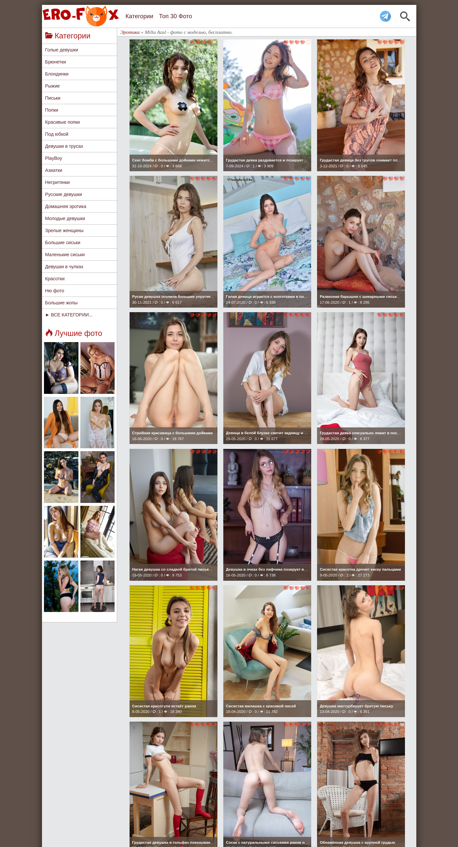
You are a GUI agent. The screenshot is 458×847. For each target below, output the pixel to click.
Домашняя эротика (65, 206)
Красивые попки (62, 122)
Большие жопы (61, 302)
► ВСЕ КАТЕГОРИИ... (69, 314)
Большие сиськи (62, 242)
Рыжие (52, 86)
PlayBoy (53, 158)
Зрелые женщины (64, 230)
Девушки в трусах (64, 146)
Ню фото (54, 290)
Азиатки (53, 170)
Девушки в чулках (64, 266)
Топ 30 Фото (175, 16)
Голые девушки (61, 49)
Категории (139, 16)
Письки (53, 98)
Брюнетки (55, 61)
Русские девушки (63, 194)
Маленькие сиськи (65, 254)
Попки (51, 110)
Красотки (55, 278)
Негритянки (57, 182)
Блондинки (57, 73)
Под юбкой (57, 134)
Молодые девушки (65, 218)
